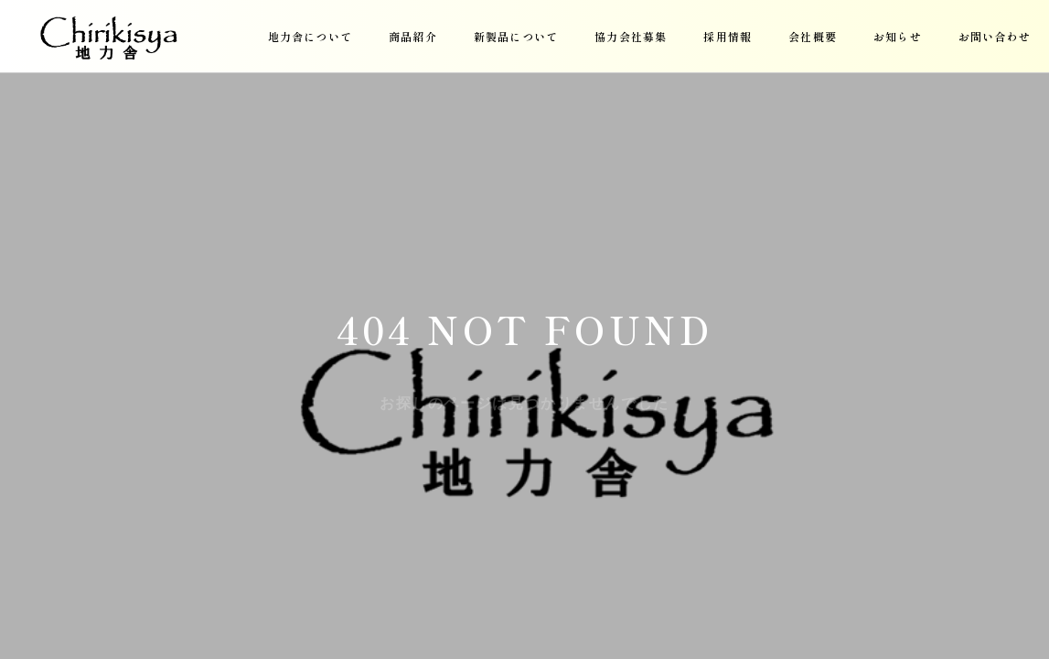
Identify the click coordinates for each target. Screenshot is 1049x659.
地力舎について (310, 36)
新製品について (516, 36)
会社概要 (812, 36)
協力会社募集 (630, 36)
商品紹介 (413, 36)
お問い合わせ (994, 36)
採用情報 (727, 36)
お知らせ (897, 36)
